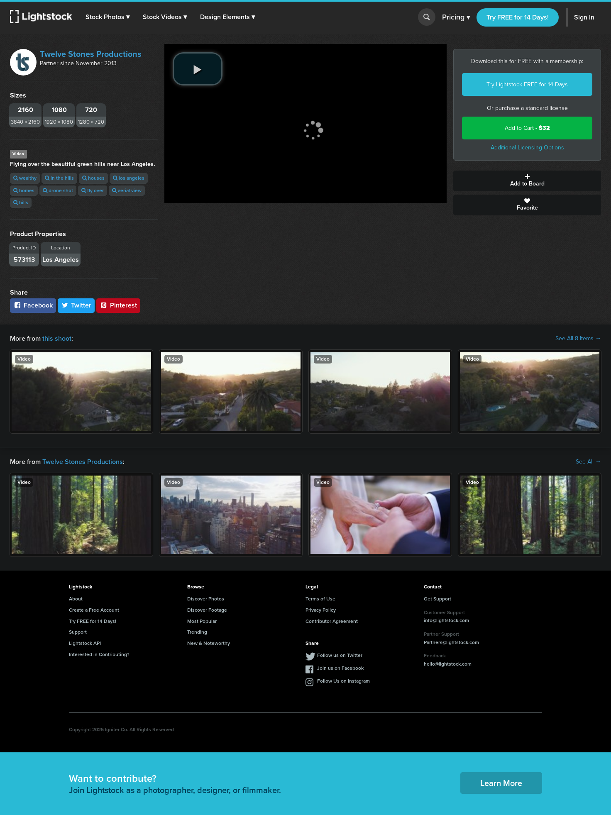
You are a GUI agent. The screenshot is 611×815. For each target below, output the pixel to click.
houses (93, 178)
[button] (108, 17)
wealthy (25, 178)
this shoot (56, 338)
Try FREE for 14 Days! (517, 17)
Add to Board (527, 181)
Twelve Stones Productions (91, 54)
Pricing (456, 17)
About (76, 599)
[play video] (197, 68)
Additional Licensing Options (527, 147)
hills (20, 202)
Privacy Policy (321, 610)
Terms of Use (320, 599)
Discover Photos (205, 599)
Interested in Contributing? (99, 654)
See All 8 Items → (578, 338)
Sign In (584, 17)
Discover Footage (207, 610)
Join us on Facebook (340, 668)
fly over (92, 190)
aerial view (127, 190)
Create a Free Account (94, 610)
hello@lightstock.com (448, 664)
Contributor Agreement (332, 621)
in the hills (59, 178)
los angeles (128, 178)
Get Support (437, 599)
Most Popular (202, 621)
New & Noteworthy (208, 643)
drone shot (58, 190)
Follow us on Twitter (339, 655)
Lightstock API (85, 643)
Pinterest (118, 305)
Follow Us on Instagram (343, 681)
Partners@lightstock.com (451, 642)
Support (78, 632)
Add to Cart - (527, 128)
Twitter (76, 305)
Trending (197, 632)
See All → (588, 462)
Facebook (33, 305)
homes (23, 190)
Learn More (501, 783)
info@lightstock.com (446, 620)
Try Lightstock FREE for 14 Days (527, 84)
